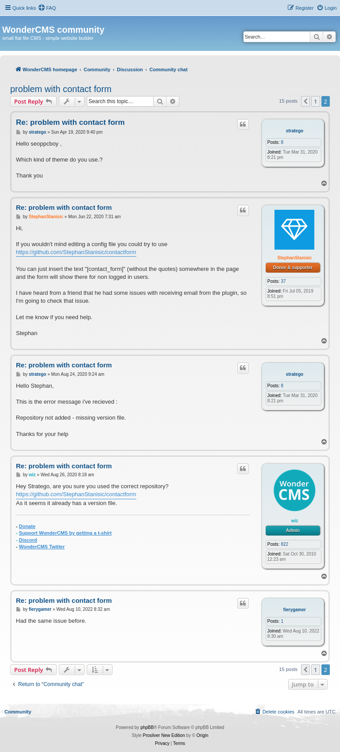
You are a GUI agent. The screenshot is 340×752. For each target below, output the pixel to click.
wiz (294, 520)
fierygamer (294, 609)
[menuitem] (47, 8)
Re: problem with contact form (70, 122)
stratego (294, 130)
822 (284, 544)
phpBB (147, 727)
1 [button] (315, 101)
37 (283, 281)
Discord (28, 540)
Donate (27, 526)
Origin (203, 735)
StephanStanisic (295, 257)
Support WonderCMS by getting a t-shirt (65, 533)
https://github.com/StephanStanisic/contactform (76, 252)
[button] (305, 101)
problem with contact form (61, 89)
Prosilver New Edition (164, 735)
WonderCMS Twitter (42, 546)
